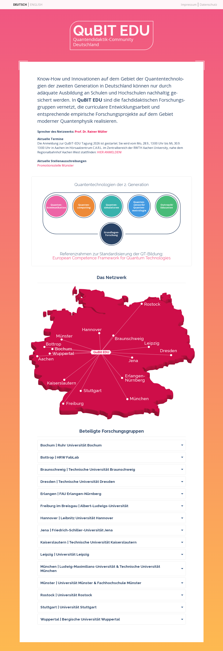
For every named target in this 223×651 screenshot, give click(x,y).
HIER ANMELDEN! (109, 152)
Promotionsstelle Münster (55, 165)
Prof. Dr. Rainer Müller (91, 132)
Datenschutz (208, 5)
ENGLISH (36, 5)
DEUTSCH (20, 5)
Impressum (189, 5)
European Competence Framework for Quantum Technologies (112, 257)
